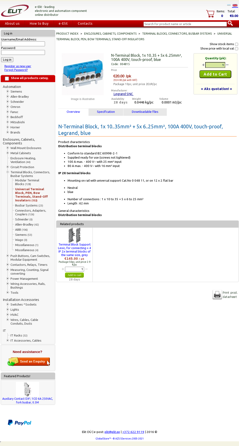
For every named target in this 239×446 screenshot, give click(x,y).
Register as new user (17, 66)
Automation (12, 87)
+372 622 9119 (133, 432)
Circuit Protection (22, 167)
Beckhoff (16, 117)
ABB (21, 229)
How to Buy (39, 23)
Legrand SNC (123, 94)
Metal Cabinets (20, 153)
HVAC (14, 314)
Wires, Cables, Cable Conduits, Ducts (24, 321)
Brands (15, 132)
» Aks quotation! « (216, 89)
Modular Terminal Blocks (27, 182)
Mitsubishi (17, 122)
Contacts (85, 23)
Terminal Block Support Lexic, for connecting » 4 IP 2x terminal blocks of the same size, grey (74, 250)
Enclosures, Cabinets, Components (19, 141)
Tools (14, 292)
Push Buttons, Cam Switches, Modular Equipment (30, 257)
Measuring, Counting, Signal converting (29, 271)
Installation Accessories (21, 300)
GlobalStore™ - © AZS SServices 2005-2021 (120, 438)
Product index (67, 33)
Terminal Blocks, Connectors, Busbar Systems (30, 174)
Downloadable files (145, 111)
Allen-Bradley (19, 96)
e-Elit (63, 23)
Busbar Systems (29, 205)
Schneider (17, 101)
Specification (106, 111)
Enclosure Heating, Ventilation (23, 160)
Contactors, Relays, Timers (29, 264)
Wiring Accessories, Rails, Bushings (27, 285)
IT (4, 331)
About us (12, 23)
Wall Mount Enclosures (25, 148)
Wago (21, 240)
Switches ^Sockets (23, 304)
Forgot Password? (16, 69)
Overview (73, 111)
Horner (15, 127)
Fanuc (14, 112)
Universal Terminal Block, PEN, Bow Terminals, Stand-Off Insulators (31, 194)
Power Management (24, 278)
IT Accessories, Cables (25, 340)
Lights (14, 309)
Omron (15, 107)
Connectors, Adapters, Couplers (30, 212)
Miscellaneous (26, 245)
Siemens (16, 91)
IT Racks (18, 335)
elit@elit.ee (112, 432)
